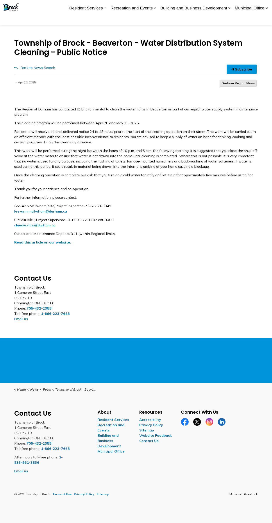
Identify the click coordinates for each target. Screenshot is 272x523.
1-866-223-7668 (55, 313)
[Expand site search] (264, 6)
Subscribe (241, 69)
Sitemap (146, 430)
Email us (21, 319)
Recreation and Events (132, 18)
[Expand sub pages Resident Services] (105, 19)
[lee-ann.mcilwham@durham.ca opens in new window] (40, 211)
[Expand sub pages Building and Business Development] (229, 19)
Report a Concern (223, 6)
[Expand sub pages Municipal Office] (266, 19)
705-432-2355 (39, 308)
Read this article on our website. (42, 242)
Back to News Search (37, 67)
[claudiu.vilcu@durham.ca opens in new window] (34, 225)
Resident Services (86, 18)
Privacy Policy (151, 425)
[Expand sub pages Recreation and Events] (155, 19)
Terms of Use (62, 494)
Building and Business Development (193, 18)
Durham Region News (238, 83)
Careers (200, 6)
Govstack (251, 494)
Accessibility (182, 6)
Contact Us (248, 6)
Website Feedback (155, 435)
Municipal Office (249, 18)
